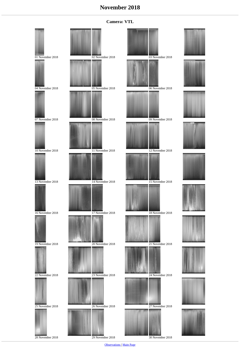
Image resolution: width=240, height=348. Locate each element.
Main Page (128, 344)
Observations (113, 344)
